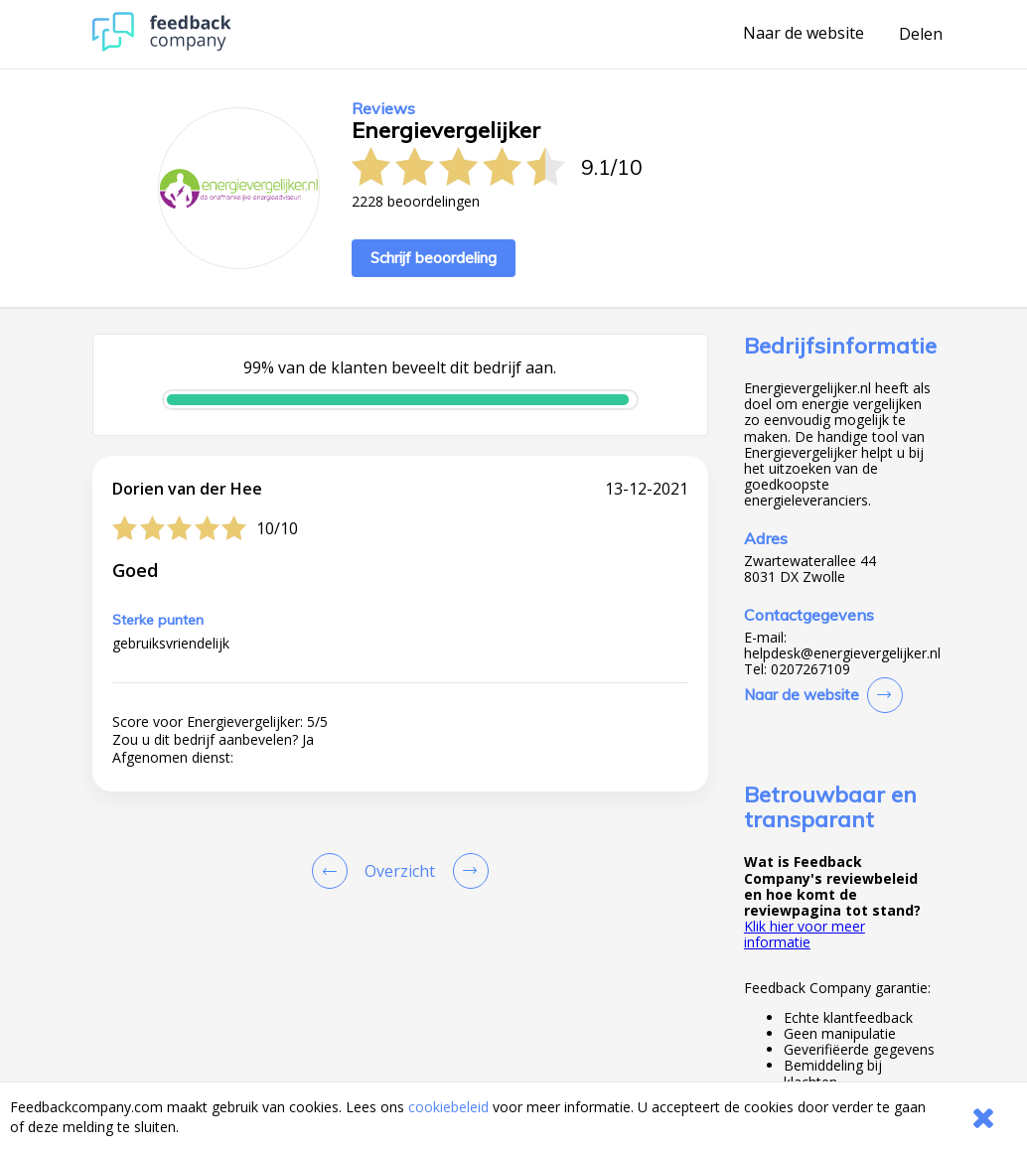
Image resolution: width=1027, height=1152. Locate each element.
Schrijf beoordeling (433, 257)
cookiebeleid (448, 1106)
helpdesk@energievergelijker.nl (842, 653)
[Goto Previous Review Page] (334, 871)
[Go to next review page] (467, 871)
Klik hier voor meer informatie (804, 934)
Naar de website (803, 34)
